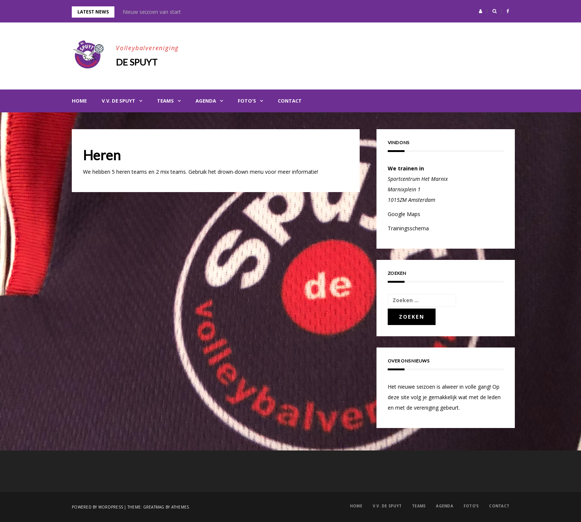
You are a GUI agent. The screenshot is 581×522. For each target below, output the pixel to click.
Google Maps (404, 214)
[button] (480, 11)
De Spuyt (136, 62)
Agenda (206, 100)
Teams (165, 100)
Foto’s (247, 100)
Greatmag (154, 507)
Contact (290, 100)
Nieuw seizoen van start (152, 11)
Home (79, 100)
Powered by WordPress (97, 507)
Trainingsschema (408, 228)
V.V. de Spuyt (118, 100)
